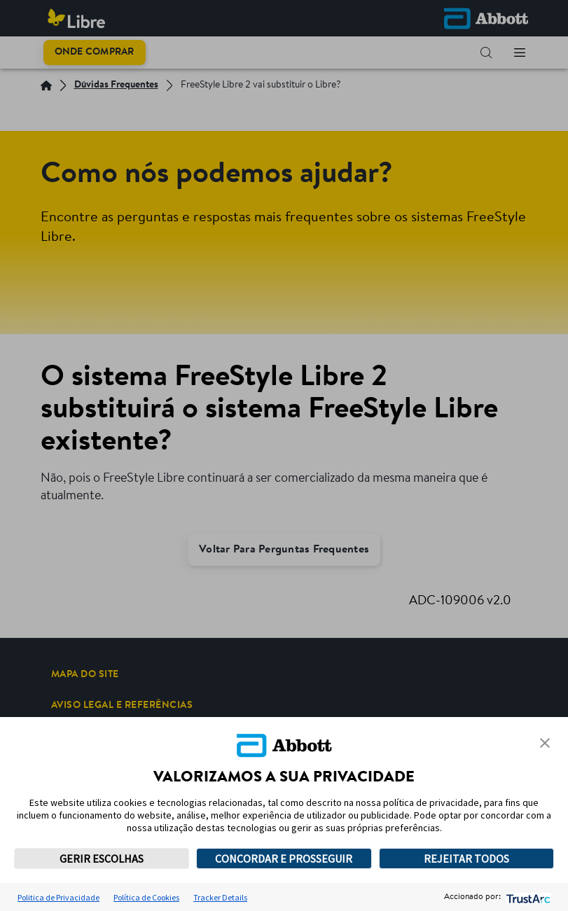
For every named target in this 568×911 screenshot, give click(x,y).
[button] (545, 743)
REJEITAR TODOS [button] (466, 858)
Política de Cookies (146, 897)
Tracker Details (220, 897)
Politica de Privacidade (58, 897)
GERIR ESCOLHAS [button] (102, 858)
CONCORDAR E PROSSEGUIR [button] (283, 858)
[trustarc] (527, 897)
